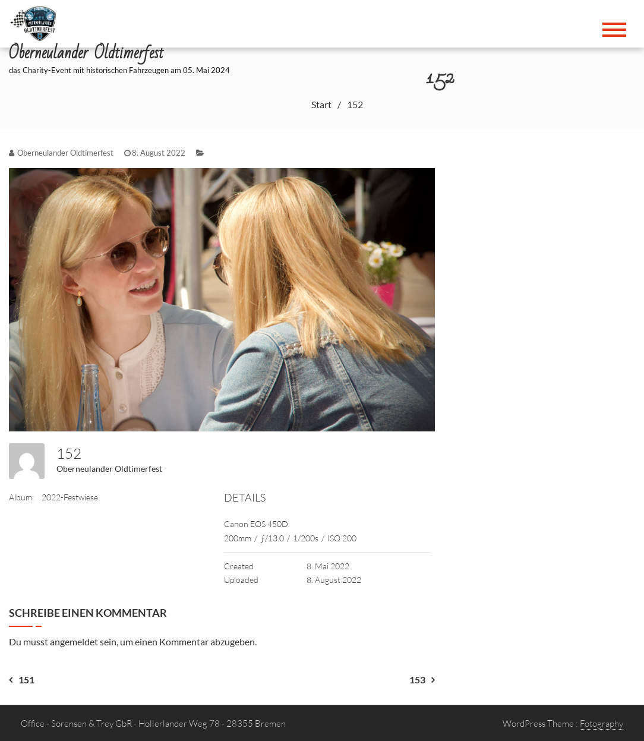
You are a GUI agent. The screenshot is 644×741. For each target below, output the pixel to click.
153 (417, 679)
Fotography (601, 723)
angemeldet (74, 641)
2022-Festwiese (70, 497)
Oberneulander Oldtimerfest (109, 468)
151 (26, 679)
